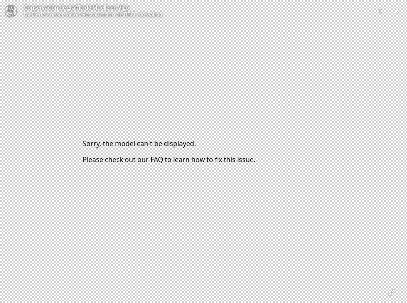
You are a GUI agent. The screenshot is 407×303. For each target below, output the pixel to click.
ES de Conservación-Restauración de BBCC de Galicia (97, 14)
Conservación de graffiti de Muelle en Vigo (76, 7)
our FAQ (150, 159)
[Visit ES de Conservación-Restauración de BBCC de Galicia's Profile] (11, 11)
